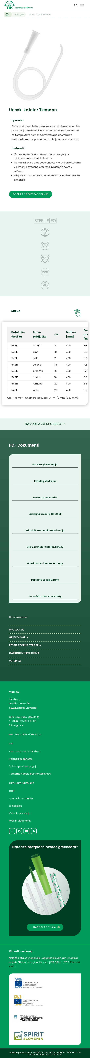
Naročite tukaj (45, 927)
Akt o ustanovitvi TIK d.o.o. (25, 751)
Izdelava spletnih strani (20, 1052)
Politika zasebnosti (20, 759)
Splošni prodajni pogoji (22, 766)
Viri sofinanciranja (19, 813)
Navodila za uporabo (43, 424)
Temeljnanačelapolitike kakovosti (30, 773)
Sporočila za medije (21, 798)
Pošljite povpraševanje (30, 194)
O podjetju (15, 806)
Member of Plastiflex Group (25, 734)
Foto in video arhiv (20, 820)
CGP (11, 791)
